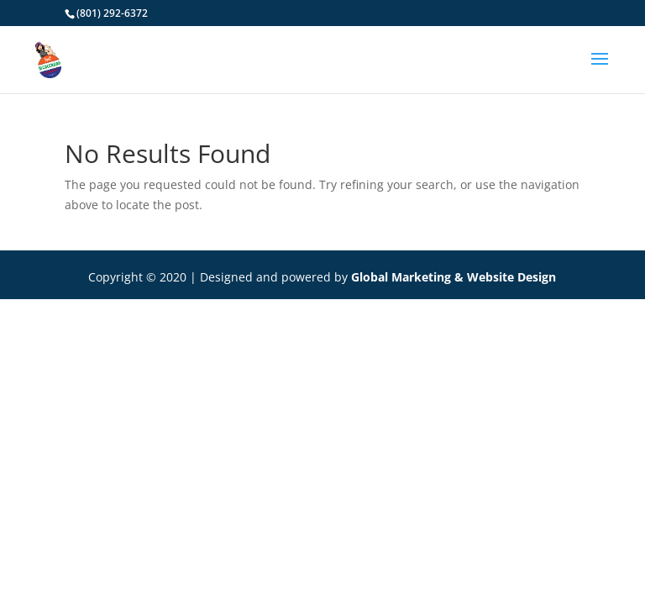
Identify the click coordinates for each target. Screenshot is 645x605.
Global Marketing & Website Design (453, 277)
